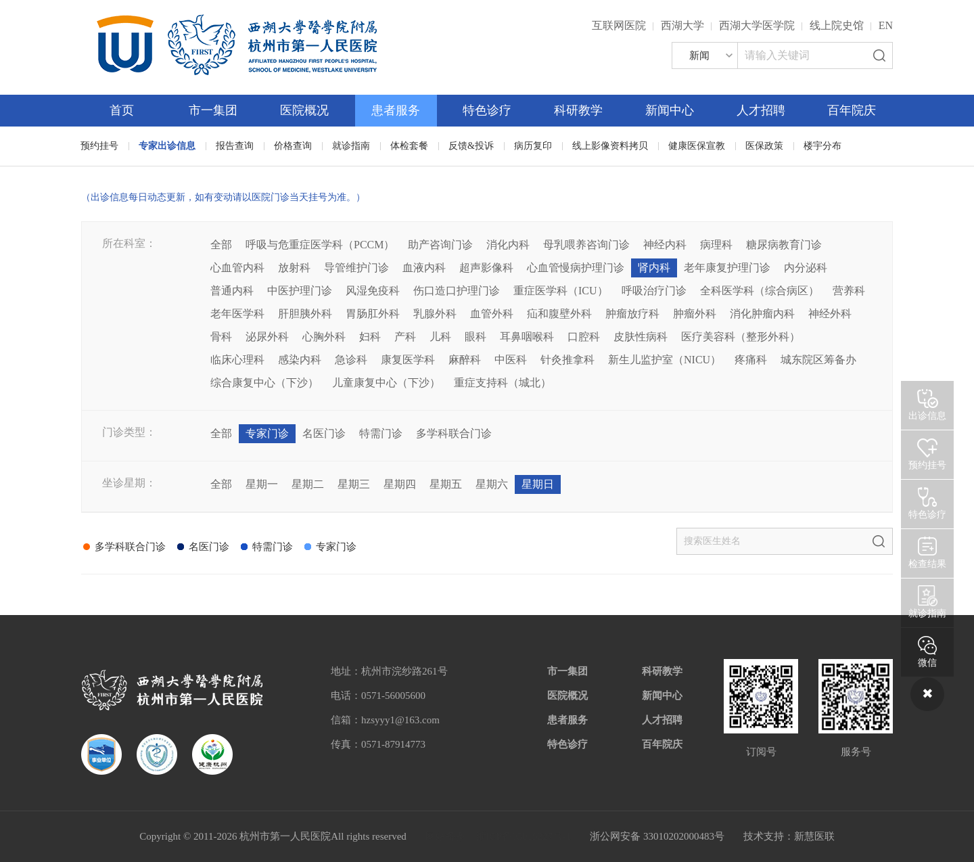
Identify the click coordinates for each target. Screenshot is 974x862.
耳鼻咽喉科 (527, 336)
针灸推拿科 (567, 359)
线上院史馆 (837, 25)
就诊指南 (351, 146)
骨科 (221, 336)
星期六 (492, 484)
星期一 (262, 484)
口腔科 (583, 336)
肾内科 (654, 267)
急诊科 (351, 359)
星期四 (400, 484)
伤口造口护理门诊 (456, 290)
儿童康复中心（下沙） (386, 382)
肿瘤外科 (694, 313)
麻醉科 (464, 359)
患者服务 (395, 110)
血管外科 (491, 313)
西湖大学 (682, 25)
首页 (122, 110)
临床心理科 (237, 359)
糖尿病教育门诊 (784, 244)
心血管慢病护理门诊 (575, 267)
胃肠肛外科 (373, 313)
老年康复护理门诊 (727, 267)
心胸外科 (324, 336)
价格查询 (293, 146)
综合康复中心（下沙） (264, 382)
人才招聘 (761, 110)
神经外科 (830, 313)
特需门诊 (380, 433)
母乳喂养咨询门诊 (586, 244)
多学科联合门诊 (454, 433)
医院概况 (304, 110)
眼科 (475, 336)
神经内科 (665, 244)
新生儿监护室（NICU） (664, 359)
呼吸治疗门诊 (654, 290)
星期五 (446, 484)
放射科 (294, 267)
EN (886, 25)
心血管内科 (237, 267)
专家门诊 (267, 433)
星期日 (537, 484)
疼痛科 (751, 359)
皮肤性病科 (640, 336)
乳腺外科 (435, 313)
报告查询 (235, 146)
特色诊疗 (487, 110)
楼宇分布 (822, 146)
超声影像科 (486, 267)
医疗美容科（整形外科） (740, 336)
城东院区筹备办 (818, 359)
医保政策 (764, 146)
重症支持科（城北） (502, 382)
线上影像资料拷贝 (610, 146)
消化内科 (508, 244)
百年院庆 (851, 110)
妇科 (370, 336)
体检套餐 (409, 146)
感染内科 (299, 359)
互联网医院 (619, 25)
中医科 (510, 359)
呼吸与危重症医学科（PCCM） (320, 244)
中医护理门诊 (299, 290)
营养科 (849, 290)
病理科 (716, 244)
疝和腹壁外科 (559, 313)
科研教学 (578, 110)
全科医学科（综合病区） (759, 290)
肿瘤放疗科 (632, 313)
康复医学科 (408, 359)
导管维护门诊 (356, 267)
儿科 (440, 336)
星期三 (354, 484)
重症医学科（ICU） (560, 290)
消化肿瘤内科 (762, 313)
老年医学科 (237, 313)
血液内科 (424, 267)
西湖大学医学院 (757, 25)
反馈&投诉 (471, 146)
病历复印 (533, 146)
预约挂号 (99, 146)
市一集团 (213, 110)
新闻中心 (669, 110)
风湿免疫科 (373, 290)
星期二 (308, 484)
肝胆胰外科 (305, 313)
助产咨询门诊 (440, 244)
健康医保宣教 (696, 146)
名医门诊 (324, 433)
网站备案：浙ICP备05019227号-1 (498, 836)
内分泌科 (805, 267)
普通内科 (232, 290)
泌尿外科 (267, 336)
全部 (221, 244)
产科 (405, 336)
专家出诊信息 (167, 146)
